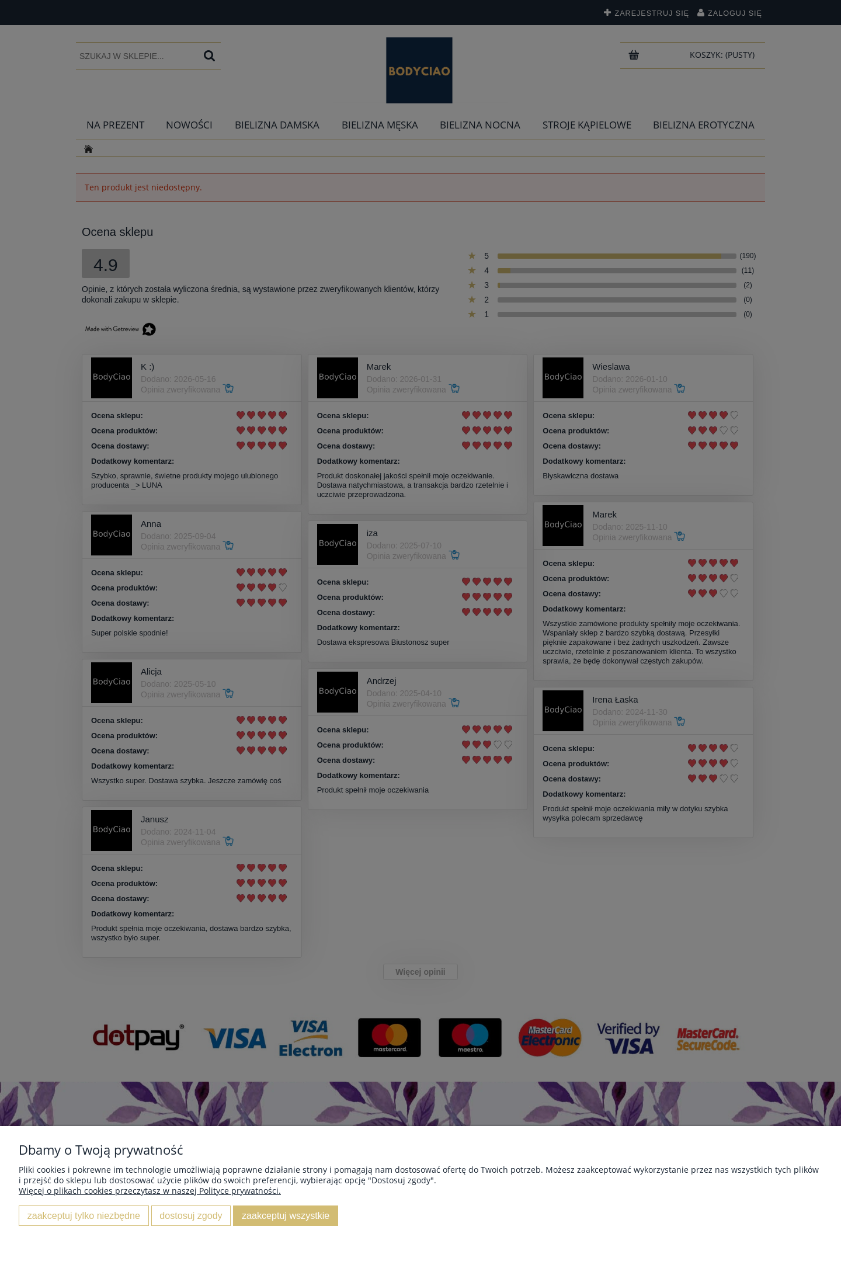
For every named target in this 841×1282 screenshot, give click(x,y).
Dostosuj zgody (190, 1215)
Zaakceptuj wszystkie (285, 1215)
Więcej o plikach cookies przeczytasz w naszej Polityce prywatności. (150, 1190)
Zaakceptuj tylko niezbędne (83, 1215)
